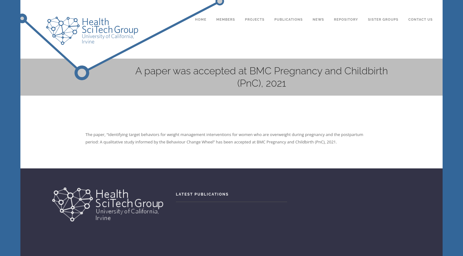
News (318, 8)
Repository (346, 8)
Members (225, 8)
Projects (255, 8)
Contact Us (420, 8)
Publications (288, 8)
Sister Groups (383, 8)
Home (200, 8)
